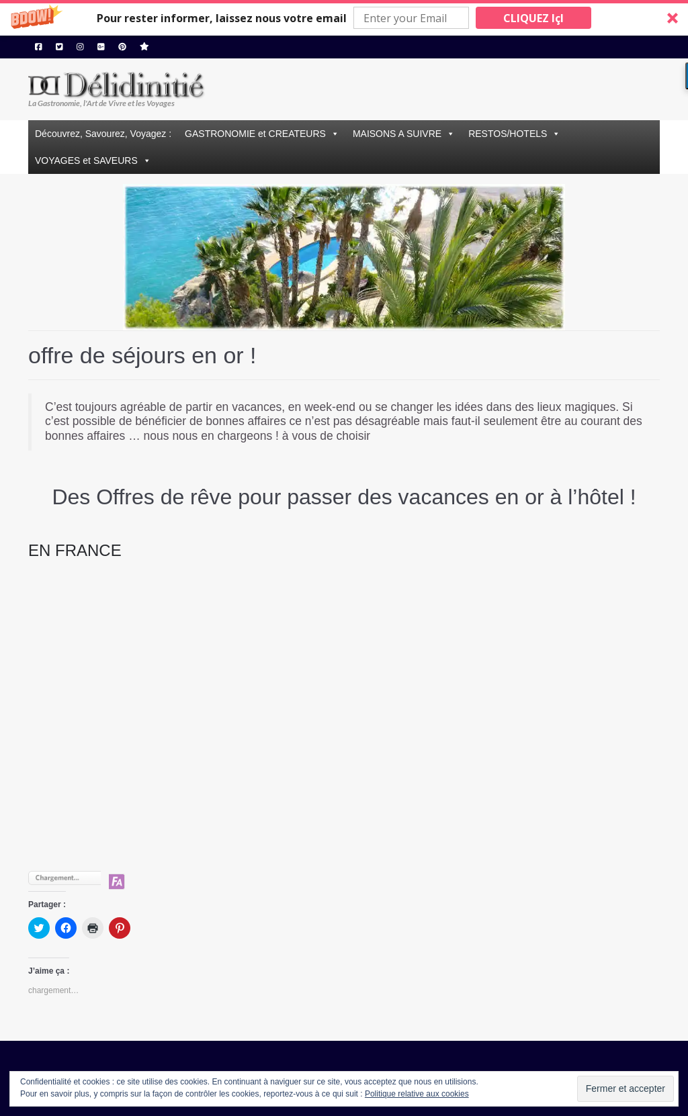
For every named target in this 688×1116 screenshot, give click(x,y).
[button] (344, 18)
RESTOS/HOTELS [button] (507, 133)
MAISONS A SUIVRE (397, 133)
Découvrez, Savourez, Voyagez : (103, 133)
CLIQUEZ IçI (533, 18)
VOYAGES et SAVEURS (86, 160)
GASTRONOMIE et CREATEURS (255, 133)
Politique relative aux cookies (417, 1094)
